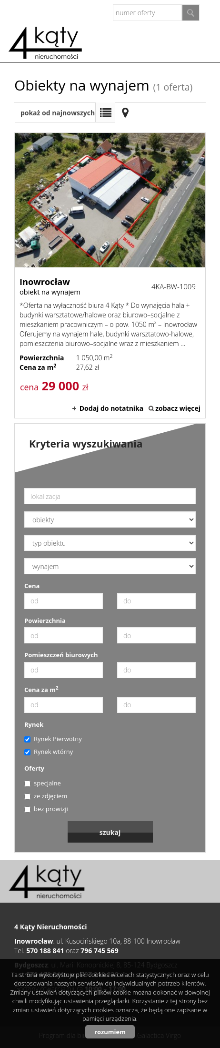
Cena (32, 585)
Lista (105, 112)
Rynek (33, 724)
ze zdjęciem (45, 796)
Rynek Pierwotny (53, 738)
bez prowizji (46, 808)
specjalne (42, 783)
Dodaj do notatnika (112, 408)
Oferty (34, 768)
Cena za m (41, 689)
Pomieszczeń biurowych (61, 655)
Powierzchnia (45, 620)
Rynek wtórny (48, 751)
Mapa (125, 112)
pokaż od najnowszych (57, 112)
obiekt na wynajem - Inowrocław (110, 275)
